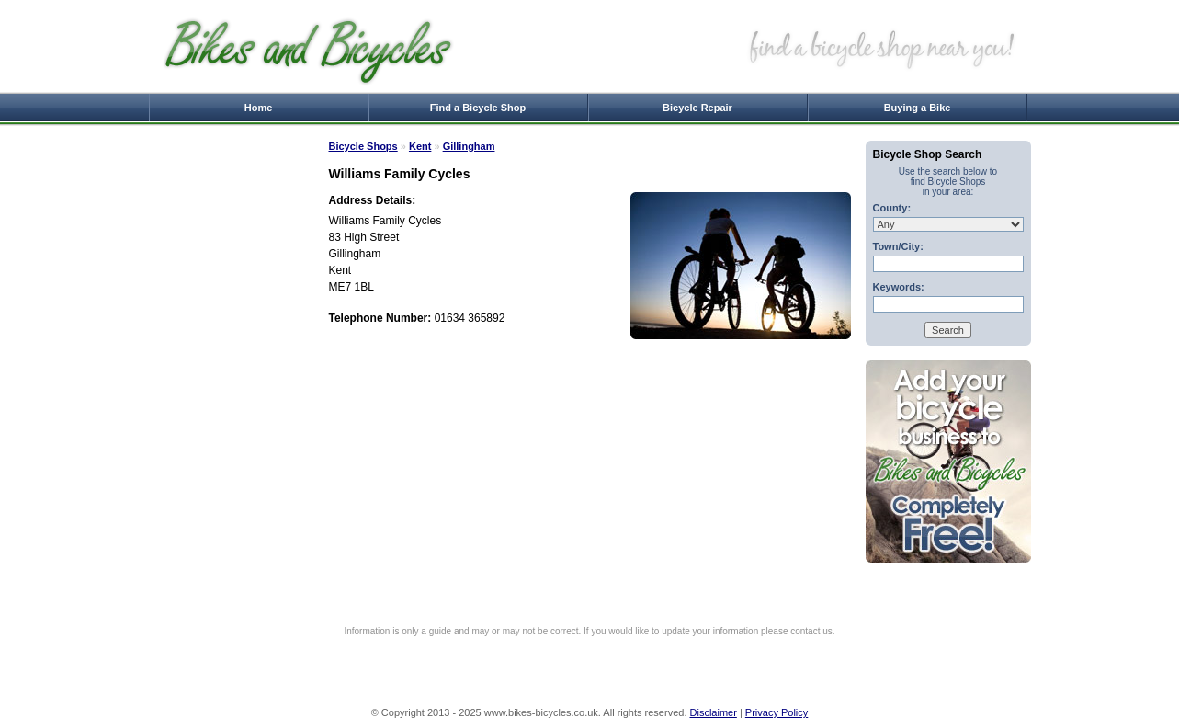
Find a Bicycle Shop (478, 107)
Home (258, 107)
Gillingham (469, 146)
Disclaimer (713, 712)
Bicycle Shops (363, 146)
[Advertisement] (231, 416)
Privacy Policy (776, 712)
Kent (420, 146)
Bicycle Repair (697, 107)
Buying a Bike (917, 107)
